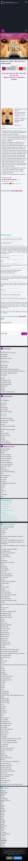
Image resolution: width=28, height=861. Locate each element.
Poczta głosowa (5, 691)
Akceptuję (17, 858)
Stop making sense (5, 725)
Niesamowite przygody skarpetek (9, 651)
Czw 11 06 (10, 68)
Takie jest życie (4, 441)
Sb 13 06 (17, 68)
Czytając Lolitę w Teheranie (7, 420)
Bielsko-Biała (4, 792)
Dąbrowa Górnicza (5, 800)
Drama (2, 564)
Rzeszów (3, 829)
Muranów (3, 490)
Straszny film (4, 356)
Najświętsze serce (5, 642)
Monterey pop (4, 422)
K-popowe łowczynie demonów (10, 520)
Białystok (3, 790)
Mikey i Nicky (4, 367)
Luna (2, 489)
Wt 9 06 (4, 68)
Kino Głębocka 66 (5, 475)
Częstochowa (4, 798)
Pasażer (3, 388)
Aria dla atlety (4, 528)
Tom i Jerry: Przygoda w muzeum (9, 373)
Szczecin (3, 835)
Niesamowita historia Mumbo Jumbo (10, 369)
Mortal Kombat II (5, 632)
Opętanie (3, 672)
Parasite (3, 683)
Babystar (3, 530)
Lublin (2, 816)
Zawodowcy (4, 375)
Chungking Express (5, 551)
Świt (2, 492)
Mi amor (3, 437)
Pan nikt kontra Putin (6, 680)
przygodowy (22, 115)
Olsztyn (3, 819)
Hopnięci (3, 589)
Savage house (4, 407)
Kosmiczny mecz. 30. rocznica (8, 352)
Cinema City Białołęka (6, 458)
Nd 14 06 (20, 68)
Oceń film (12, 181)
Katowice (3, 811)
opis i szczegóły (14, 58)
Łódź (2, 818)
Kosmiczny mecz (5, 607)
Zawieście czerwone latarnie (8, 391)
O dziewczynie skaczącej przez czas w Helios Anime (13, 664)
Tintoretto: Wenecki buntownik (8, 740)
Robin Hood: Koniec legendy (8, 426)
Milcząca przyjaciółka (6, 384)
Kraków (3, 814)
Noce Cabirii (4, 661)
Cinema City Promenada (7, 464)
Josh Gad (24, 128)
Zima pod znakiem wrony (7, 774)
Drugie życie (4, 403)
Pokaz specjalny (5, 698)
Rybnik (2, 827)
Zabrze (2, 845)
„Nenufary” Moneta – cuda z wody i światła (11, 784)
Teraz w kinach (9, 524)
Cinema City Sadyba (6, 466)
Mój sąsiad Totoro (5, 628)
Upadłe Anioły (4, 746)
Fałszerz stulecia (5, 583)
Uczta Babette (4, 744)
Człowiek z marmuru (6, 556)
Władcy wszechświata (6, 358)
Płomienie (3, 706)
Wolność (3, 759)
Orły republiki (4, 354)
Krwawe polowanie (5, 435)
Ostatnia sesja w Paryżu (7, 676)
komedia (16, 117)
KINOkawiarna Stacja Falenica (8, 483)
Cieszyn (3, 797)
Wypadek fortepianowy (6, 765)
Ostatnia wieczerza (5, 678)
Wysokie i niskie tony (6, 767)
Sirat (2, 716)
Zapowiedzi (7, 396)
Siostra (2, 714)
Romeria (3, 708)
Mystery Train (4, 638)
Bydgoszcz (3, 793)
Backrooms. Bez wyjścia (7, 418)
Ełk (1, 803)
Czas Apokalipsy (5, 554)
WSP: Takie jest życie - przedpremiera (10, 761)
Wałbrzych (3, 842)
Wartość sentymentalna (7, 750)
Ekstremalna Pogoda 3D (7, 575)
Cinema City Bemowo (6, 456)
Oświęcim (3, 821)
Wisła (2, 496)
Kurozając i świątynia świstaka (8, 611)
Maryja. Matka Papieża (6, 617)
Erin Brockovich (4, 577)
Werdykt (3, 390)
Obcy (2, 666)
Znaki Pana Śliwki (5, 776)
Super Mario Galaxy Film (7, 729)
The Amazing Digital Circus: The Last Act (11, 738)
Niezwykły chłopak (5, 657)
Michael (3, 621)
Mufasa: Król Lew (5, 634)
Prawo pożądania (5, 700)
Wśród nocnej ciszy (5, 763)
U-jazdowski (4, 494)
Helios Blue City (5, 470)
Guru (2, 431)
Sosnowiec (3, 832)
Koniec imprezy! (5, 433)
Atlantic (3, 452)
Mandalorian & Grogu (6, 613)
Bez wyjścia (4, 532)
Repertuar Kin (8, 446)
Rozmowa (3, 710)
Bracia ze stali (4, 538)
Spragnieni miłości (5, 721)
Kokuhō (3, 602)
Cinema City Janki (5, 460)
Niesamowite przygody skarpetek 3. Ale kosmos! (13, 371)
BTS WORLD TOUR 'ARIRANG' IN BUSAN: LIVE (12, 540)
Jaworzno (3, 810)
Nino (2, 659)
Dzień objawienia (5, 400)
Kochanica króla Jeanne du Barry (9, 600)
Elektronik (3, 468)
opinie (23, 58)
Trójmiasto (3, 838)
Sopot (2, 830)
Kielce (2, 813)
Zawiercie (3, 846)
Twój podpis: (4, 333)
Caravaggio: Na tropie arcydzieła (9, 549)
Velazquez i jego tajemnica (7, 748)
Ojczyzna (3, 424)
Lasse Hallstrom (9, 38)
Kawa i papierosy (5, 596)
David (2, 558)
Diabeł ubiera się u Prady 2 (8, 516)
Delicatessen (4, 560)
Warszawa (3, 840)
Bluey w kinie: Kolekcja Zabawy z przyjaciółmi (12, 536)
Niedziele (3, 645)
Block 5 (2, 534)
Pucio (2, 704)
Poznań (3, 822)
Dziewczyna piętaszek (6, 573)
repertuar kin (7, 58)
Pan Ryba (3, 682)
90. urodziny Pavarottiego (7, 527)
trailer (20, 58)
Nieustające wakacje (6, 655)
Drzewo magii (4, 365)
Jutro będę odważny (6, 380)
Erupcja (3, 378)
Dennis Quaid (17, 128)
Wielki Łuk (3, 754)
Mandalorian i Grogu (6, 382)
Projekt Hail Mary (5, 702)
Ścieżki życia (4, 712)
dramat (21, 117)
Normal (3, 663)
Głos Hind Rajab (5, 587)
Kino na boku (4, 477)
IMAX (2, 473)
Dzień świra (4, 572)
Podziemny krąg (5, 362)
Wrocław (3, 843)
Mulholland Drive (5, 636)
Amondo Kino (4, 450)
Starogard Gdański (5, 834)
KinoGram (3, 481)
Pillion (2, 689)
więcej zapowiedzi (6, 443)
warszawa (12, 2)
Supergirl (3, 439)
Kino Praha (3, 479)
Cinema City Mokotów (6, 462)
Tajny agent (4, 736)
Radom (2, 824)
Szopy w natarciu (5, 733)
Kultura (2, 487)
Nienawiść (3, 647)
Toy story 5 (4, 415)
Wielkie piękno (4, 755)
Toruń (2, 837)
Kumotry (3, 405)
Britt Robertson (10, 128)
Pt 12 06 (14, 68)
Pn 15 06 (24, 68)
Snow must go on (5, 717)
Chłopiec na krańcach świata (8, 429)
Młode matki (4, 386)
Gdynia (2, 806)
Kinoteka (3, 485)
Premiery (7, 349)
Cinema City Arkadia (6, 454)
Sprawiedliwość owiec (6, 723)
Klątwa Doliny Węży (6, 598)
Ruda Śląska (4, 826)
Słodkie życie (4, 735)
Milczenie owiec (5, 626)
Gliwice (2, 808)
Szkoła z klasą (4, 731)
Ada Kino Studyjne (5, 449)
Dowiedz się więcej (15, 854)
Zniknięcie (3, 778)
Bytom (2, 795)
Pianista (3, 687)
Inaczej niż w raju (5, 591)
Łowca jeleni (4, 782)
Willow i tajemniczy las (6, 411)
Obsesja (4, 512)
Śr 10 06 (7, 68)
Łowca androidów (5, 780)
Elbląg (2, 801)
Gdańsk (3, 805)
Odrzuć (9, 858)
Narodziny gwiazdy (5, 644)
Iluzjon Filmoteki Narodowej (8, 471)
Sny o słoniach (4, 409)
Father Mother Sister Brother (8, 581)
